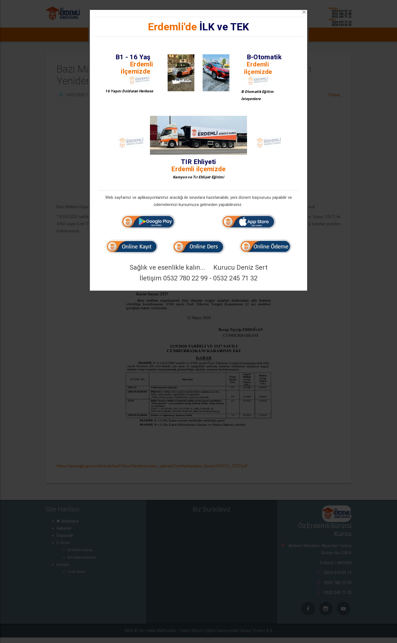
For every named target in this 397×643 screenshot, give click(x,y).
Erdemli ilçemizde (137, 67)
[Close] (304, 12)
